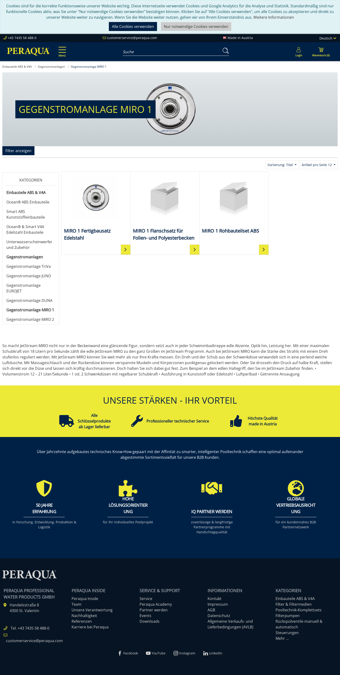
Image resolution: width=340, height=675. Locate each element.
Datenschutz (219, 615)
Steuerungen (287, 632)
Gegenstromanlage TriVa (28, 266)
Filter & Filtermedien (294, 604)
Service (146, 598)
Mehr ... (282, 638)
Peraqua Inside (85, 598)
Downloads (150, 621)
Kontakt (214, 598)
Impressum (218, 604)
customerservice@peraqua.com (132, 37)
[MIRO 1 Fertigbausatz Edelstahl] (96, 208)
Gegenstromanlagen (24, 257)
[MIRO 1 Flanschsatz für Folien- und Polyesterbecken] (165, 208)
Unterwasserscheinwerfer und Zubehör (29, 244)
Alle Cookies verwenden (133, 26)
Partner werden (154, 610)
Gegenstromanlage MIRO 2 (30, 319)
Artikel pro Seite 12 (317, 165)
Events (145, 615)
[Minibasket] (321, 51)
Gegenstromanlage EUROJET (23, 288)
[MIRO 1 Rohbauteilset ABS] (234, 204)
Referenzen (82, 621)
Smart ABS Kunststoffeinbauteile (25, 214)
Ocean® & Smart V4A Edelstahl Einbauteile (25, 229)
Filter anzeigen (18, 150)
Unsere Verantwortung (92, 610)
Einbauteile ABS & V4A (26, 192)
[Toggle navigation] (61, 48)
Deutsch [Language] (327, 38)
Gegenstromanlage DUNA (29, 300)
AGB (211, 610)
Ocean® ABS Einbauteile (27, 202)
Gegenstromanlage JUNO (28, 275)
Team (76, 604)
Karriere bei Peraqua (90, 627)
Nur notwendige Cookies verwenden (196, 26)
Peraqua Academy (156, 604)
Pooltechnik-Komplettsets (299, 610)
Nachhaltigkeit (84, 615)
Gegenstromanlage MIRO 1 (30, 310)
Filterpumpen (288, 615)
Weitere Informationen (273, 17)
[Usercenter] (298, 51)
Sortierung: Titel (281, 165)
